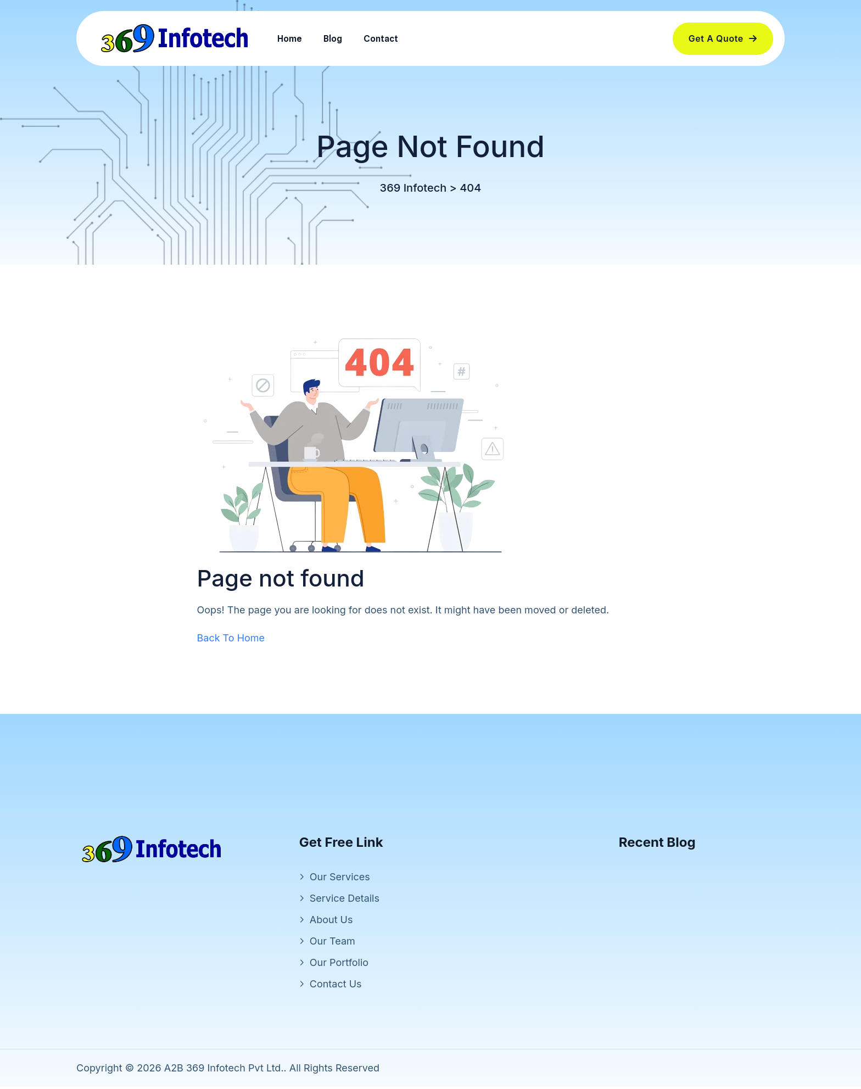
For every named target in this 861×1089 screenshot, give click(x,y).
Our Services (340, 879)
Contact (381, 38)
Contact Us (336, 986)
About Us (331, 922)
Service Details (344, 900)
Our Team (332, 943)
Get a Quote (723, 38)
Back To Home (231, 640)
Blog (332, 38)
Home (289, 38)
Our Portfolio (339, 964)
